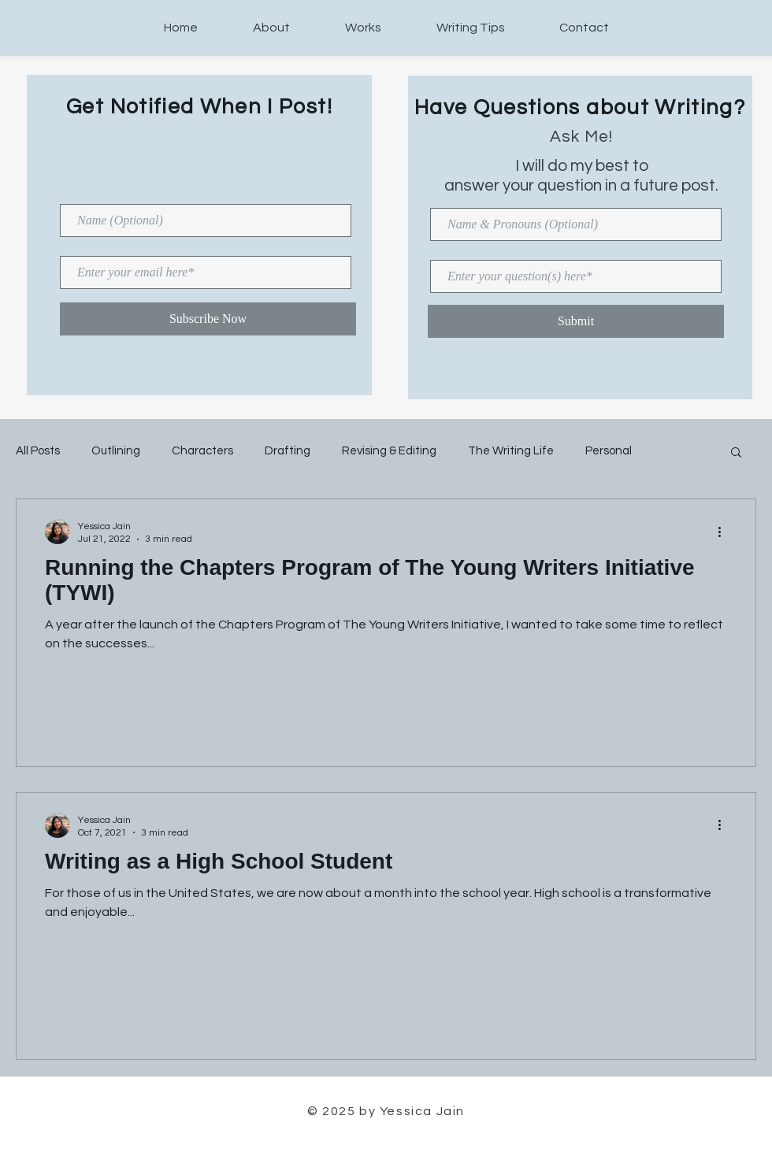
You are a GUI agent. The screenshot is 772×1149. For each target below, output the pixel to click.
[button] (736, 453)
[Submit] (576, 321)
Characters (202, 451)
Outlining (115, 451)
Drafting (287, 451)
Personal (608, 451)
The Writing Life (511, 451)
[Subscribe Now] (208, 318)
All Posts (38, 451)
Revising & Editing (389, 451)
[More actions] (724, 531)
